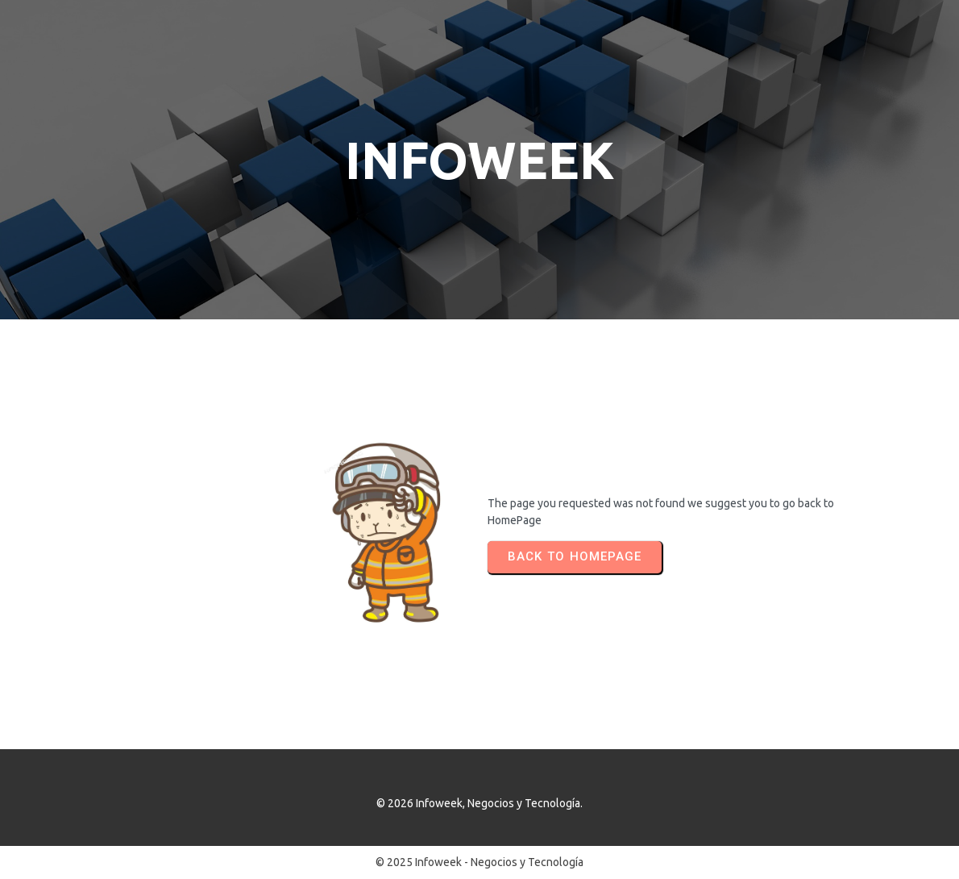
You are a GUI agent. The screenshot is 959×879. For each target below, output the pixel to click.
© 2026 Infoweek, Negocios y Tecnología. (479, 803)
